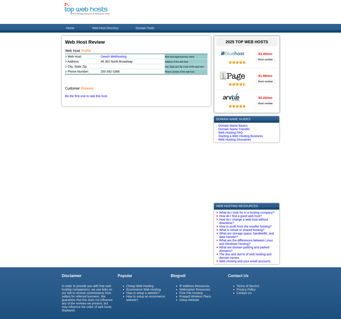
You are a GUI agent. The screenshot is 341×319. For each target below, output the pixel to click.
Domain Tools (145, 28)
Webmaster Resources (194, 289)
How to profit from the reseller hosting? (245, 226)
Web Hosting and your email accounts (245, 261)
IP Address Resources (194, 286)
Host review (265, 59)
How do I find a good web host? (240, 216)
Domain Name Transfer (234, 129)
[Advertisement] (200, 12)
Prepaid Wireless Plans (195, 296)
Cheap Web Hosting (140, 286)
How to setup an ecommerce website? (145, 298)
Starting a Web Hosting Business (240, 136)
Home (70, 28)
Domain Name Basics (233, 125)
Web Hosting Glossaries (234, 139)
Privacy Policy (246, 289)
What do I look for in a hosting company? (246, 212)
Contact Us (244, 293)
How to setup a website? (143, 293)
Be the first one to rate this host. (86, 96)
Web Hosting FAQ (230, 132)
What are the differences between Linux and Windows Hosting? (246, 242)
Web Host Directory (105, 28)
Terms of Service (248, 286)
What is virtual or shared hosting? (241, 230)
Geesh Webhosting (114, 56)
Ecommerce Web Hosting (143, 289)
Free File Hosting (191, 293)
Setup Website (189, 300)
